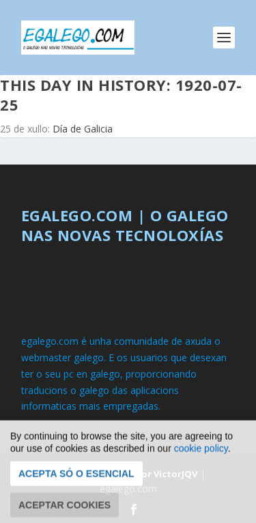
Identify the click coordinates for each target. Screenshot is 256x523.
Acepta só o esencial (76, 485)
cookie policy (201, 460)
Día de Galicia (83, 128)
